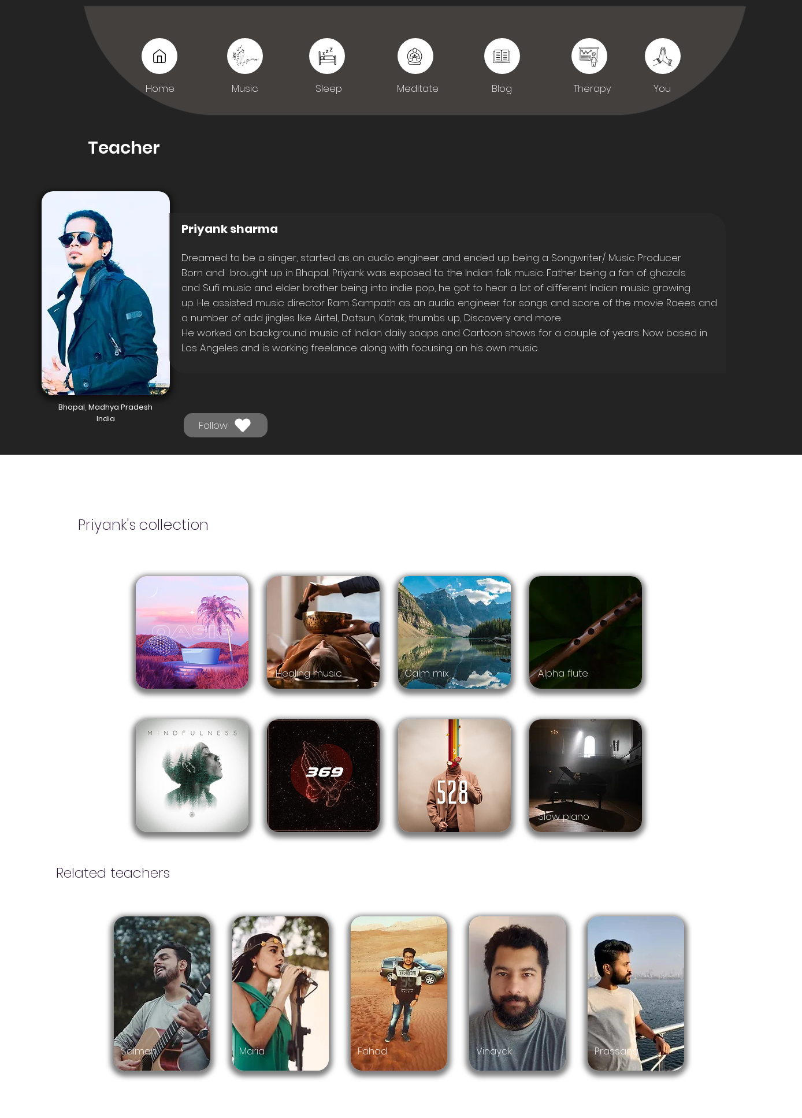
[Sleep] (502, 56)
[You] (589, 56)
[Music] (159, 56)
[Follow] (226, 425)
